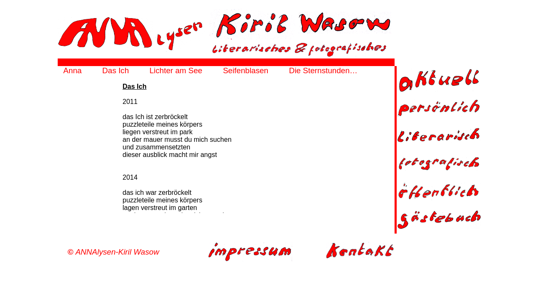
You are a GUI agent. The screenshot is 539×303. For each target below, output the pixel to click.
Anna (72, 70)
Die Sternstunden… (323, 70)
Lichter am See (175, 70)
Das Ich (115, 70)
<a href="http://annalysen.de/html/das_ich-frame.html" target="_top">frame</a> (226, 147)
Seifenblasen (245, 70)
